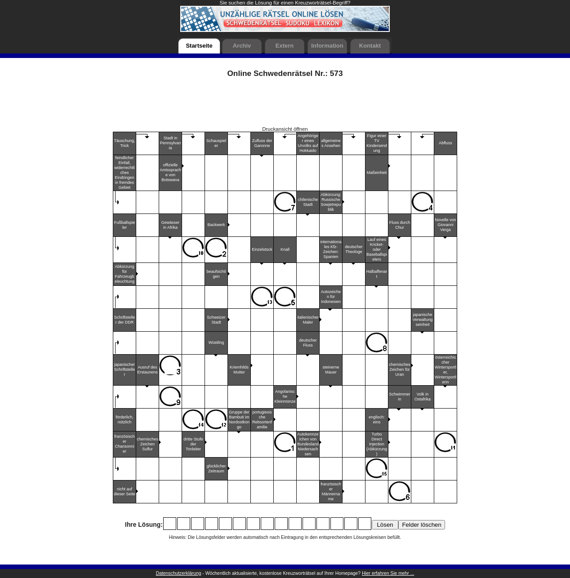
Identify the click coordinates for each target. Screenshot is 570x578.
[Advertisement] (285, 105)
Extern (285, 45)
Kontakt (370, 45)
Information (327, 45)
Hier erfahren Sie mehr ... (388, 573)
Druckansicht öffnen (285, 129)
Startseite (199, 45)
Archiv (242, 45)
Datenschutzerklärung (178, 573)
